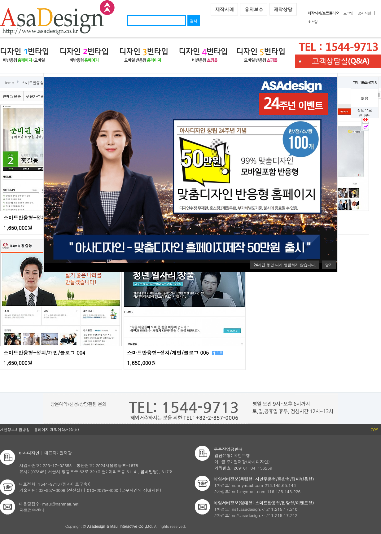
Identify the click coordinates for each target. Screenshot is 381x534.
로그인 (348, 12)
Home (8, 82)
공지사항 (364, 12)
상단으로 (364, 109)
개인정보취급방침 (15, 429)
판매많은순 (11, 96)
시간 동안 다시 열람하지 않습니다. (284, 264)
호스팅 (313, 21)
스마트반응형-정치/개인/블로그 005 (168, 352)
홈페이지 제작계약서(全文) (56, 429)
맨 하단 (364, 115)
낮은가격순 (35, 96)
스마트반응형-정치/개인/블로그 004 (44, 352)
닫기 (329, 264)
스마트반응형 (33, 82)
